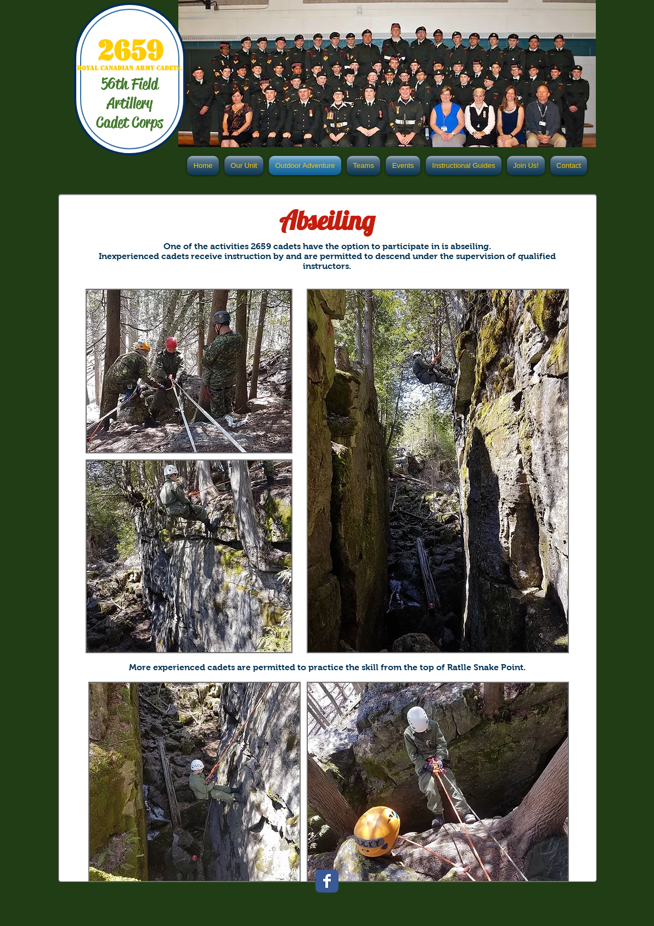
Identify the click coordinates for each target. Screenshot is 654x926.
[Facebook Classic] (327, 881)
